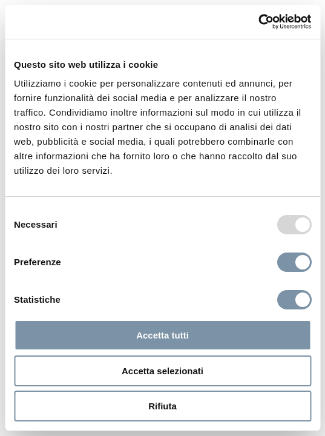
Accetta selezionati (162, 371)
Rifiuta (162, 406)
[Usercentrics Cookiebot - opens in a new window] (258, 22)
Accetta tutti (162, 335)
